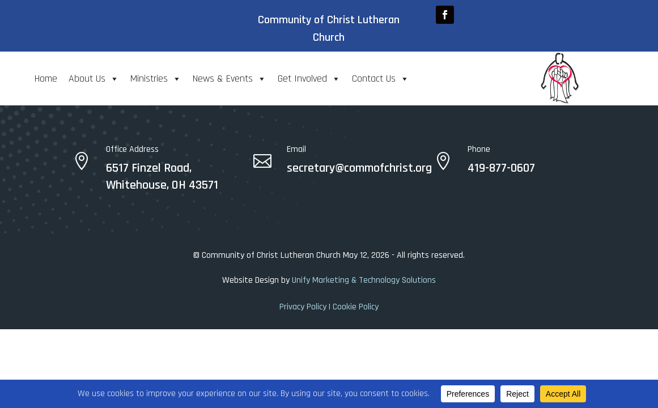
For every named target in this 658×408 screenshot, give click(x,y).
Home (46, 78)
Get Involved (309, 78)
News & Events (229, 78)
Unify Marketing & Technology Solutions (364, 280)
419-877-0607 (501, 168)
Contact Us (380, 78)
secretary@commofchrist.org (359, 168)
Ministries (155, 78)
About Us (94, 78)
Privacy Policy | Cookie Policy (329, 307)
